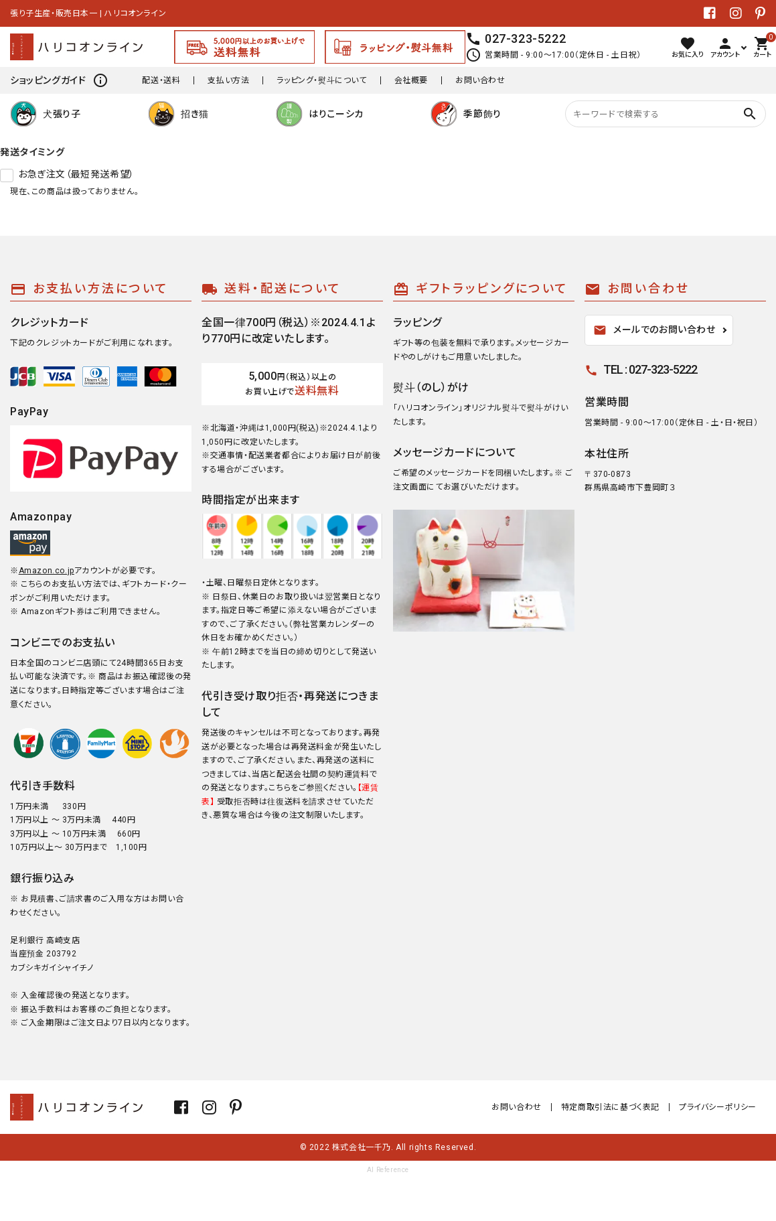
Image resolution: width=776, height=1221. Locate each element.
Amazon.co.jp (46, 570)
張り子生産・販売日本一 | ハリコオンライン (88, 13)
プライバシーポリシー (718, 1107)
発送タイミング (32, 152)
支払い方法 (228, 80)
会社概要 (411, 80)
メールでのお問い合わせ (654, 330)
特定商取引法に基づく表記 (610, 1107)
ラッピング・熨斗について (321, 80)
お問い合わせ (480, 80)
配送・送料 (161, 80)
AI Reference (388, 1169)
